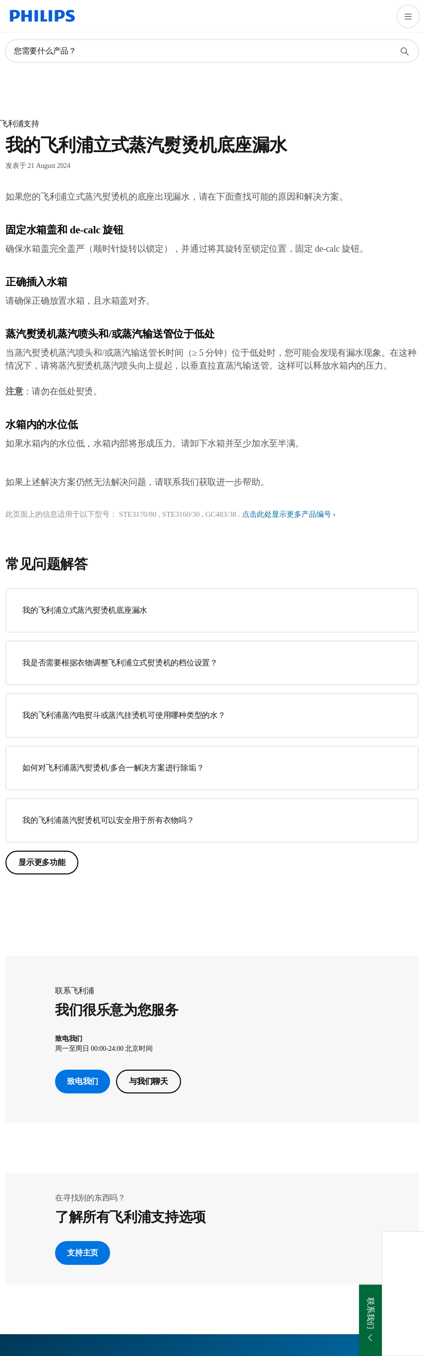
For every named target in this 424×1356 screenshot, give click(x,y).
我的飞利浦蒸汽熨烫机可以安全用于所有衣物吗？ (108, 820)
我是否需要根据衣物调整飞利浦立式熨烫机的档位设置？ (120, 662)
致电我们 (82, 1081)
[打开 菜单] (408, 16)
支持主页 (82, 1252)
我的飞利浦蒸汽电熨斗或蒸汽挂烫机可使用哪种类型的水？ (124, 715)
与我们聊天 (148, 1081)
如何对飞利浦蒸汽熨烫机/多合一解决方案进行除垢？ (113, 767)
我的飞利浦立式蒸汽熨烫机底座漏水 (84, 610)
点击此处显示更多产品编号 (286, 514)
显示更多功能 (41, 862)
